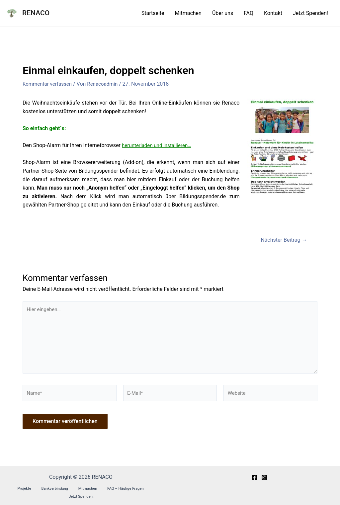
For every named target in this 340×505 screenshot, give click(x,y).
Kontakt (273, 13)
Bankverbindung (41, 493)
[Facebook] (254, 483)
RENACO (35, 13)
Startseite (152, 13)
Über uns (222, 13)
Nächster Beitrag (281, 239)
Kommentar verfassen (49, 84)
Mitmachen (188, 13)
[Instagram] (264, 483)
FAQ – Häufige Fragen (103, 493)
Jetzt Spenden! (310, 13)
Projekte (16, 493)
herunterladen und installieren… (158, 145)
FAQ (248, 13)
